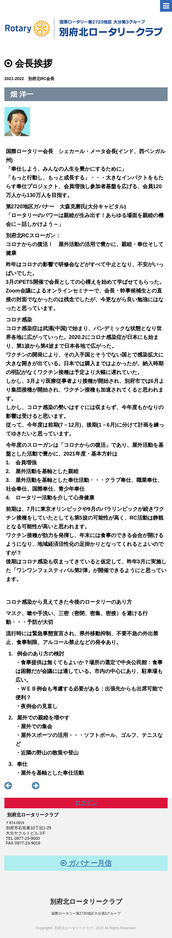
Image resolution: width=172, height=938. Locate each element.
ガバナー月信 (86, 863)
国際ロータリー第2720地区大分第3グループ (86, 913)
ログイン (86, 803)
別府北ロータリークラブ (86, 901)
